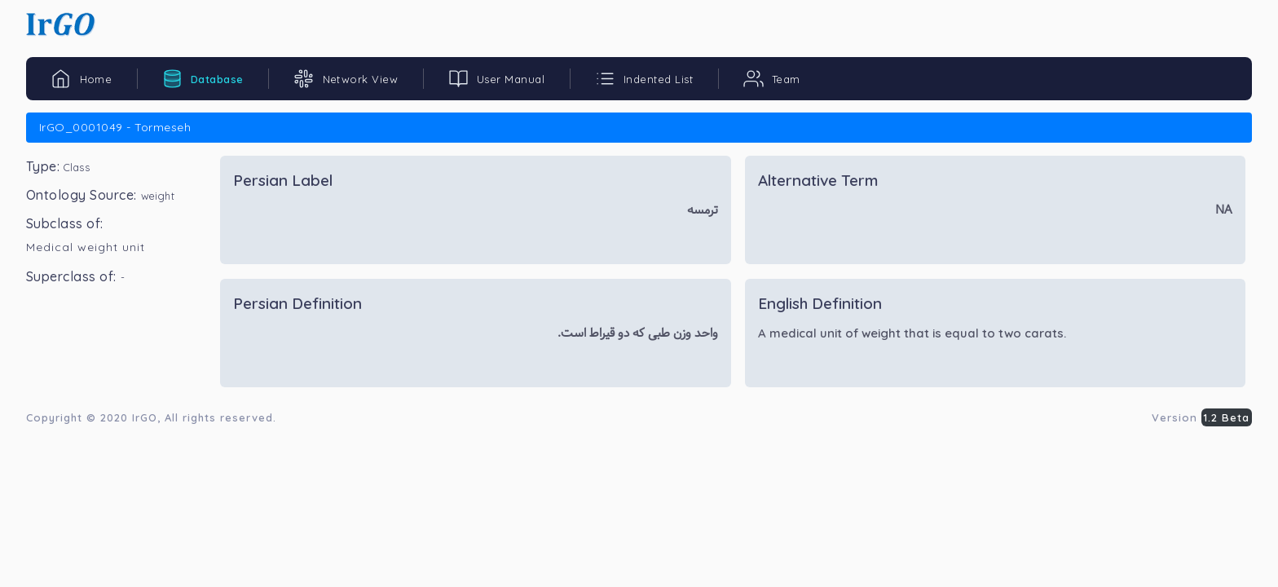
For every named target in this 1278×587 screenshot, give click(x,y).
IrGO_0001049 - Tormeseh (115, 127)
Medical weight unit (85, 247)
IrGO (144, 417)
